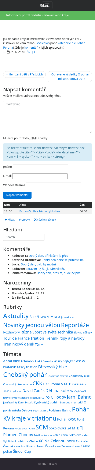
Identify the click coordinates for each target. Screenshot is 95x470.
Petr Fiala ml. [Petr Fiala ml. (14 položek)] (40, 410)
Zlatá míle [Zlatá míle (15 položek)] (82, 441)
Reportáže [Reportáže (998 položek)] (75, 325)
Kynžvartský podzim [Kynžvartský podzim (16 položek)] (46, 402)
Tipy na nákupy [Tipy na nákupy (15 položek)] (83, 332)
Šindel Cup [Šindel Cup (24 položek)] (22, 451)
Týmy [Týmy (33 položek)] (39, 344)
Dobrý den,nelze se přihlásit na (62, 260)
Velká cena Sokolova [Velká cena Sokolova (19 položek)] (67, 435)
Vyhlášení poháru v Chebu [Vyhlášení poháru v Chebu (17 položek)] (20, 441)
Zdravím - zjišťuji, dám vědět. (45, 269)
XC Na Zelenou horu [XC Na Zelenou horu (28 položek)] (57, 440)
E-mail (7, 176)
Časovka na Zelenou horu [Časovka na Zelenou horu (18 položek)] (62, 446)
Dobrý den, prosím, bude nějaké (59, 273)
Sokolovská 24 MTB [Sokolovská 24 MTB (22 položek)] (64, 428)
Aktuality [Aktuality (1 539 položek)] (16, 316)
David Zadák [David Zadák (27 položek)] (33, 390)
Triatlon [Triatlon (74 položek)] (37, 338)
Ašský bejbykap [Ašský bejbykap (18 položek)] (64, 361)
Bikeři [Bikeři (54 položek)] (34, 316)
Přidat (10, 219)
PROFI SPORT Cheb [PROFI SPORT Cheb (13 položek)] (25, 428)
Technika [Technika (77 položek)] (65, 332)
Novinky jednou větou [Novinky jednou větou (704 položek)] (31, 325)
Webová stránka (14, 185)
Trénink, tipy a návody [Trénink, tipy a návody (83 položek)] (64, 338)
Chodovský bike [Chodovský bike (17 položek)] (79, 376)
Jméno (7, 167)
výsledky (43, 43)
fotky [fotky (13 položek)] (5, 397)
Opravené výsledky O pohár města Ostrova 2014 (70, 76)
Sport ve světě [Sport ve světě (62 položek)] (44, 332)
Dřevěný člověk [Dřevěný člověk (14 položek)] (77, 391)
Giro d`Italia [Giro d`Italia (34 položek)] (48, 317)
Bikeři (53, 464)
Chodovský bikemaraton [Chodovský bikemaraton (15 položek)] (17, 384)
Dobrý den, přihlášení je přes (48, 256)
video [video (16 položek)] (85, 435)
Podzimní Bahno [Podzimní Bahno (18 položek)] (60, 410)
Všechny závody (45, 219)
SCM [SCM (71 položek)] (42, 427)
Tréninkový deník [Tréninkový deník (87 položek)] (18, 344)
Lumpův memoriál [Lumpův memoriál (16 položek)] (71, 402)
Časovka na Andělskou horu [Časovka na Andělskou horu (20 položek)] (23, 446)
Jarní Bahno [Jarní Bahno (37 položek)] (79, 397)
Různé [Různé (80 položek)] (26, 332)
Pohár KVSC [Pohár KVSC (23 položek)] (66, 419)
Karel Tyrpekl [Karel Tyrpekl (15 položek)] (25, 402)
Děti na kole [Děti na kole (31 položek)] (57, 390)
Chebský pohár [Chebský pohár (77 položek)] (25, 374)
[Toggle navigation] (47, 5)
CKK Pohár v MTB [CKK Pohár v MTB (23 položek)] (57, 383)
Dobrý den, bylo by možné (38, 264)
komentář (31, 47)
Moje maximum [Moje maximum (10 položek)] (66, 317)
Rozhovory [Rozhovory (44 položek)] (11, 332)
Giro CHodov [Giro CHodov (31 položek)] (53, 397)
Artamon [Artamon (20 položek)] (27, 361)
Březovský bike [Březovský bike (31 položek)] (52, 367)
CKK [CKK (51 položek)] (38, 383)
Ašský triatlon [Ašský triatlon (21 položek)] (27, 367)
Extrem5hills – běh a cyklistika (39, 211)
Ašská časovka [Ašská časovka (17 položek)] (44, 361)
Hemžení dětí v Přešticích (26, 74)
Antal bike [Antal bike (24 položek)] (11, 360)
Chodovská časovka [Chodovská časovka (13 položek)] (58, 375)
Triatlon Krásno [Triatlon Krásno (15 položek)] (43, 435)
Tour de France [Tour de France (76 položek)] (16, 338)
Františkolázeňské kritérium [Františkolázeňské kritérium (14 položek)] (25, 397)
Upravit (24, 219)
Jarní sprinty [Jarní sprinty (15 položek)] (10, 402)
